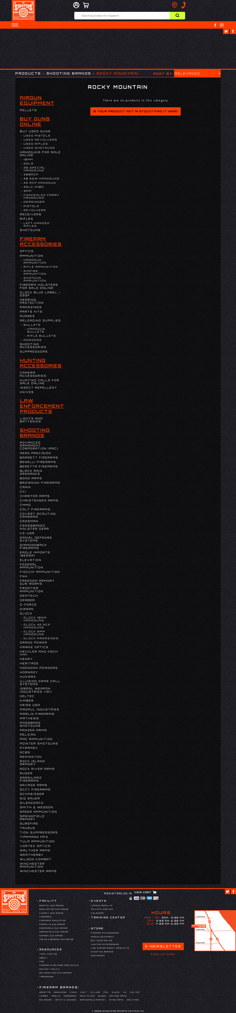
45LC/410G (34, 187)
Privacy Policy (49, 969)
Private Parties (102, 909)
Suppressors (34, 351)
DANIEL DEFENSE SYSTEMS (36, 539)
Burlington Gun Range (54, 909)
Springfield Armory (32, 818)
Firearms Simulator (52, 920)
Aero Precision (35, 453)
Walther (133, 1000)
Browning (60, 992)
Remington (31, 756)
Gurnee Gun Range (51, 936)
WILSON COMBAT (36, 859)
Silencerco (32, 802)
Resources (50, 949)
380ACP (31, 174)
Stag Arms (116, 1000)
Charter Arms (35, 496)
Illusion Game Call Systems (40, 683)
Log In (126, 893)
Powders (33, 340)
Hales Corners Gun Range (56, 939)
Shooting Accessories (33, 346)
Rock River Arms (37, 768)
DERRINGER (34, 201)
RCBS (25, 752)
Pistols (31, 206)
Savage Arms (34, 785)
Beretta (45, 992)
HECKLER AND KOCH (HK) (39, 653)
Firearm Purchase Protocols (59, 965)
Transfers (46, 977)
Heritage (29, 663)
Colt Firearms (35, 509)
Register (112, 893)
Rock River (87, 996)
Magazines (31, 307)
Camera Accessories (33, 374)
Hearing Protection (32, 301)
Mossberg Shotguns (30, 724)
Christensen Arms (39, 500)
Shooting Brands (68, 73)
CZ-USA (27, 533)
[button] (15, 25)
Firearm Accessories (41, 241)
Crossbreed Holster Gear (34, 527)
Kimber (27, 700)
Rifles (26, 218)
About (43, 958)
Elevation (30, 560)
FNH (24, 576)
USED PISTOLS (37, 135)
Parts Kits (31, 311)
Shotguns (30, 230)
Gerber (27, 600)
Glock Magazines (41, 638)
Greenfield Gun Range (54, 932)
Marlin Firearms (37, 713)
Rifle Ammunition (41, 266)
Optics (27, 251)
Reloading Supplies (40, 320)
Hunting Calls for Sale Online (39, 382)
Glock (26, 613)
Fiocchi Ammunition (40, 571)
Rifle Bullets (41, 335)
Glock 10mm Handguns (35, 619)
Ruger (26, 773)
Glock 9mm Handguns (34, 633)
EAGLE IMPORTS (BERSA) (35, 554)
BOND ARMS (31, 478)
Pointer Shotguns (39, 743)
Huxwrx (28, 676)
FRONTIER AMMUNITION (32, 590)
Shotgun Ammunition (35, 279)
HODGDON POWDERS (39, 667)
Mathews (29, 718)
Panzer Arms (33, 730)
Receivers (30, 214)
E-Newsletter (163, 946)
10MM (28, 159)
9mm (28, 191)
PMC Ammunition (36, 739)
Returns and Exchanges (55, 973)
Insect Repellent (38, 387)
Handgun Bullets (36, 330)
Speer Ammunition (38, 811)
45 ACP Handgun (40, 182)
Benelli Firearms (38, 462)
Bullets (32, 324)
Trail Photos (48, 954)
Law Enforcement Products (42, 406)
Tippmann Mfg (34, 836)
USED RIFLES (36, 143)
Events (99, 900)
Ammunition (32, 255)
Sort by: (163, 73)
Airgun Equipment (37, 100)
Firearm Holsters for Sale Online (39, 286)
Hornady (29, 672)
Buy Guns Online (35, 121)
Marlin (56, 996)
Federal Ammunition (32, 566)
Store (97, 928)
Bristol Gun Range (51, 905)
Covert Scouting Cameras (38, 515)
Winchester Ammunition (32, 865)
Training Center (108, 917)
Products (28, 73)
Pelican (28, 734)
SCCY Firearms (35, 789)
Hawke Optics (34, 647)
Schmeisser (32, 794)
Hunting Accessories (41, 363)
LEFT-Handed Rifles (37, 224)
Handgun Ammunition (35, 261)
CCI (23, 491)
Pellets (28, 110)
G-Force (28, 604)
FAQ (41, 961)
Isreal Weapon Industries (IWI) (36, 690)
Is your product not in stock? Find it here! (135, 111)
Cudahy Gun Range (51, 913)
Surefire (29, 823)
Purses (27, 316)
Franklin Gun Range (52, 924)
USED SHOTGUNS (39, 147)
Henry (26, 659)
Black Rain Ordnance (31, 472)
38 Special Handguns (35, 169)
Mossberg (70, 996)
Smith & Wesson (36, 807)
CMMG (25, 504)
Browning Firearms (40, 482)
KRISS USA (30, 705)
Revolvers (35, 210)
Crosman (29, 521)
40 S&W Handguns (42, 178)
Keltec (27, 696)
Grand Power (33, 642)
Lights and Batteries (31, 420)
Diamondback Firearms (33, 547)
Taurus (27, 828)
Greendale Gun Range (53, 928)
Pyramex (29, 747)
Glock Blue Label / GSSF (40, 294)
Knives (27, 392)
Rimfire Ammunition (35, 272)
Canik (25, 487)
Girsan (27, 609)
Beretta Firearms (39, 466)
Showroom (98, 956)
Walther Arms (35, 850)
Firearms (45, 917)
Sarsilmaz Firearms (31, 779)
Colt (83, 992)
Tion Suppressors (39, 832)
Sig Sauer (30, 798)
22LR (29, 163)
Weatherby (32, 854)
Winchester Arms (38, 871)
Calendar (97, 913)
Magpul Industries (39, 709)
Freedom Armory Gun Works (37, 582)
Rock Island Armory (32, 763)
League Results (102, 905)
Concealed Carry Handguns (41, 196)
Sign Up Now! (163, 954)
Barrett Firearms (39, 457)
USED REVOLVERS (40, 139)
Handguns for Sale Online (40, 154)
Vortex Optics (35, 846)
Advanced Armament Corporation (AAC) (39, 445)
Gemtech (29, 595)
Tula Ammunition (37, 841)
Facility (48, 900)
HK (125, 992)
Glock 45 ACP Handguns (37, 626)
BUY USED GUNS (35, 131)
